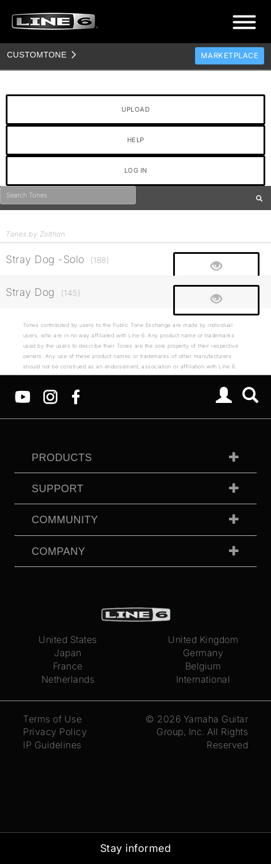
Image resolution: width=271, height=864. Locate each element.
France (68, 666)
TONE (37, 54)
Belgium (203, 666)
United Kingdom (203, 639)
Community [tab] (65, 520)
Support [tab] (57, 488)
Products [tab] (62, 457)
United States (68, 639)
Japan (68, 653)
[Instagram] (50, 395)
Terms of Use (52, 719)
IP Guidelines (52, 745)
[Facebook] (75, 395)
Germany (203, 653)
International (203, 679)
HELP (135, 140)
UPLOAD (135, 109)
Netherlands (68, 679)
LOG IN (135, 170)
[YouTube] (23, 395)
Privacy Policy (55, 731)
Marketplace (230, 55)
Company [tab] (58, 551)
